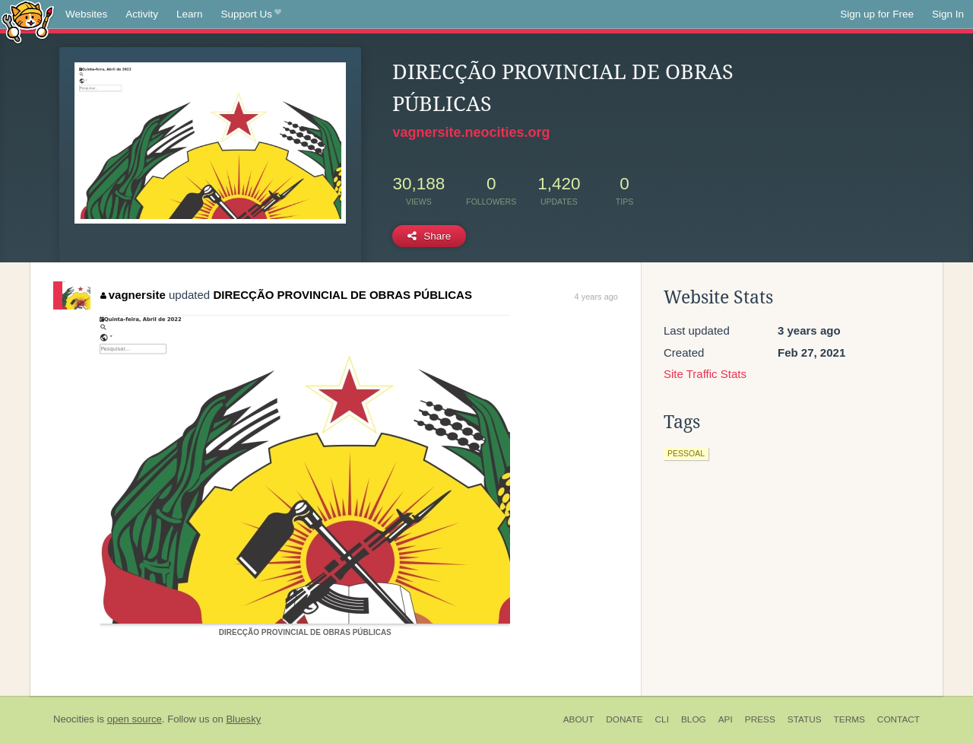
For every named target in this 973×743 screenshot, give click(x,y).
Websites (86, 14)
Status (805, 719)
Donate (624, 719)
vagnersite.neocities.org (471, 132)
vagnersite (133, 294)
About (578, 719)
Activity (141, 14)
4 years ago (596, 296)
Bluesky (243, 719)
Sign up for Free (877, 14)
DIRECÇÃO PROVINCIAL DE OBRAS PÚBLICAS (342, 294)
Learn (189, 14)
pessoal (686, 453)
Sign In (948, 14)
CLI (662, 719)
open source (134, 719)
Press (760, 719)
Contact (898, 719)
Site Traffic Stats (705, 373)
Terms (849, 719)
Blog (693, 719)
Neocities (73, 719)
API (725, 719)
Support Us (251, 14)
